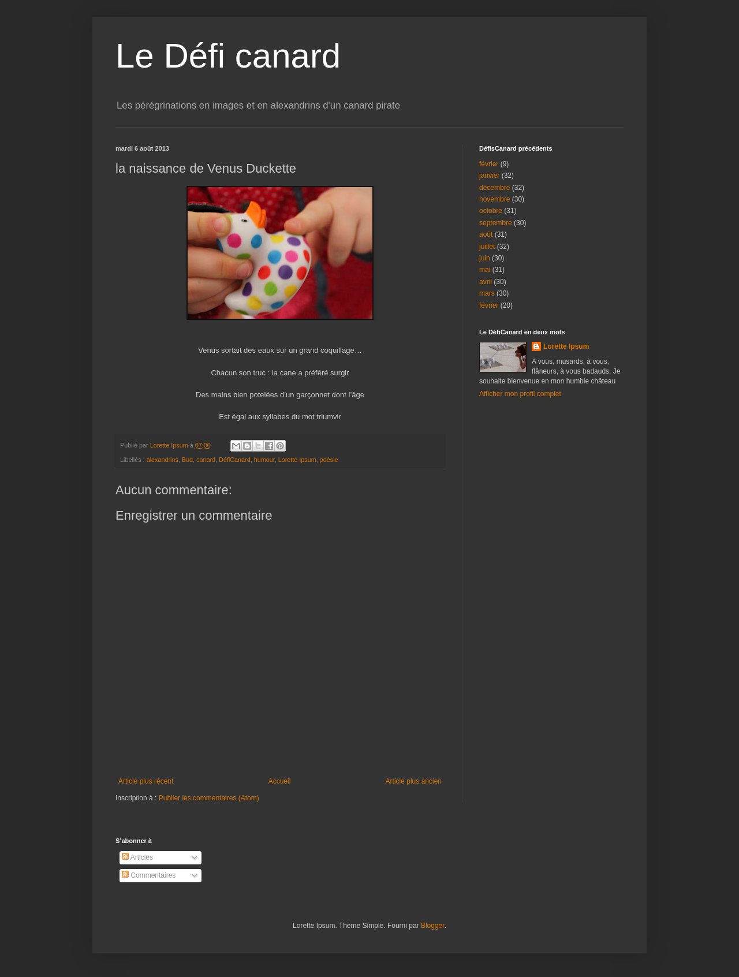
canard (205, 459)
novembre (494, 199)
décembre (494, 188)
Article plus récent (145, 781)
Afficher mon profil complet (520, 394)
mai (484, 270)
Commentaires (149, 875)
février (488, 164)
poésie (329, 459)
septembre (495, 223)
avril (485, 282)
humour (264, 459)
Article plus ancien (414, 781)
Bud (187, 459)
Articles (137, 857)
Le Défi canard (228, 55)
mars (487, 293)
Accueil (279, 781)
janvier (489, 175)
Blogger (433, 926)
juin (484, 258)
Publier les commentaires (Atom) (209, 798)
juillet (487, 247)
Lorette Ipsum (297, 459)
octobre (490, 211)
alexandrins (162, 459)
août (485, 234)
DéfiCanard (235, 459)
